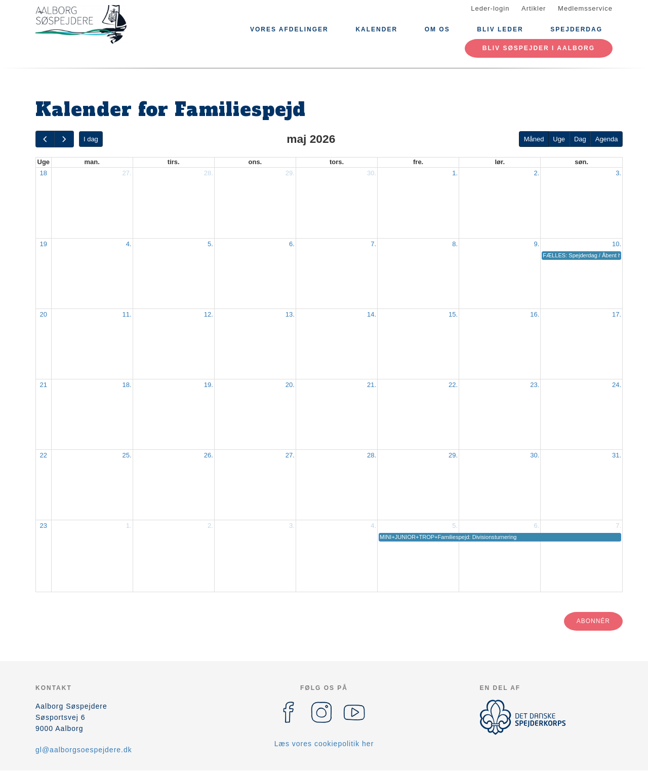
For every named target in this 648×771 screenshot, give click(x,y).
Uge (559, 139)
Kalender (376, 29)
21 (43, 385)
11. (127, 314)
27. (127, 173)
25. (127, 455)
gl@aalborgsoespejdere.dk (83, 750)
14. (371, 314)
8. (455, 244)
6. (292, 244)
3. (618, 173)
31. (616, 455)
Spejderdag (576, 29)
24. (616, 385)
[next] (63, 139)
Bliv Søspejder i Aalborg (538, 48)
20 (43, 314)
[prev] (45, 139)
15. (453, 314)
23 (43, 525)
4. (129, 244)
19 (43, 244)
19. (208, 385)
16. (534, 314)
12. (208, 314)
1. (455, 173)
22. (453, 385)
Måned (534, 139)
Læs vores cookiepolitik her (324, 744)
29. (290, 173)
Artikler (533, 8)
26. (208, 455)
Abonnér (593, 621)
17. (616, 314)
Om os (437, 29)
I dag (91, 139)
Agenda (606, 139)
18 (43, 173)
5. (210, 244)
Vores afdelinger (289, 29)
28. (208, 173)
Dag (580, 139)
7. (373, 244)
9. (536, 244)
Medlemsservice (585, 8)
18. (127, 385)
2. (536, 173)
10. (616, 244)
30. (371, 173)
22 (43, 455)
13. (290, 314)
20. (290, 385)
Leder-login (490, 8)
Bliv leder (500, 29)
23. (534, 385)
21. (371, 385)
